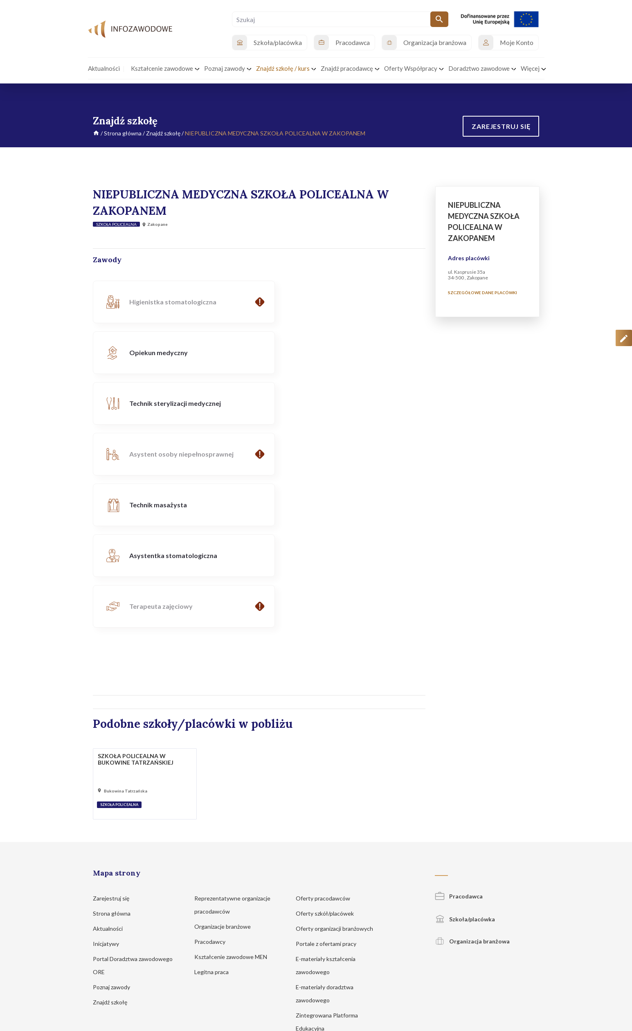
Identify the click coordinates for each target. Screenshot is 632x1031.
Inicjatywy (110, 791)
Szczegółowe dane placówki (482, 292)
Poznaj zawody (115, 834)
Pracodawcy (213, 789)
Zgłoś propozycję (521, 933)
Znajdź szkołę (163, 133)
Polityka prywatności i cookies (382, 933)
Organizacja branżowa (472, 789)
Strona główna (123, 133)
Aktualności (111, 776)
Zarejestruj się (115, 746)
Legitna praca (211, 819)
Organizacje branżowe (226, 774)
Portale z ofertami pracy (330, 791)
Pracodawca (459, 744)
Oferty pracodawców (327, 746)
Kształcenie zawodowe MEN (234, 804)
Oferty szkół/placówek (329, 761)
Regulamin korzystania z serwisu (458, 933)
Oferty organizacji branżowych (338, 776)
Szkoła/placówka (465, 766)
